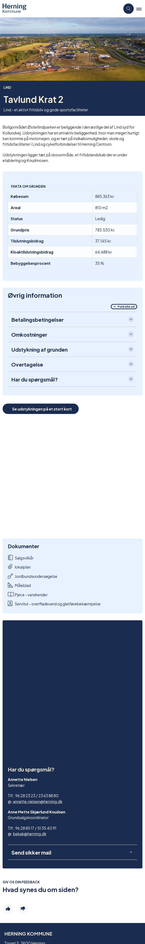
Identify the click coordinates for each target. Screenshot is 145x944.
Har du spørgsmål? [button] (34, 379)
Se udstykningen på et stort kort (42, 409)
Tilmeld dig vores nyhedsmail (33, 877)
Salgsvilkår (20, 557)
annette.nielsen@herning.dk (37, 677)
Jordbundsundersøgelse (32, 576)
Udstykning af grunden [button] (39, 349)
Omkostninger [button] (29, 334)
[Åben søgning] (128, 8)
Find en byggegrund (25, 855)
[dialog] (72, 476)
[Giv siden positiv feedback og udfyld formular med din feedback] (8, 785)
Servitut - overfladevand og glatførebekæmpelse (54, 603)
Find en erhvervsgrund (27, 862)
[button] (140, 9)
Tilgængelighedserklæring (31, 901)
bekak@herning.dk (29, 710)
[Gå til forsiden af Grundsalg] (60, 8)
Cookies (15, 909)
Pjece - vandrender (27, 594)
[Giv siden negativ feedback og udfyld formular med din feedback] (23, 785)
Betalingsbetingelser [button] (37, 319)
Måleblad (19, 585)
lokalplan (19, 567)
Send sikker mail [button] (31, 729)
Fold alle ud (126, 306)
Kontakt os (17, 869)
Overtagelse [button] (27, 364)
